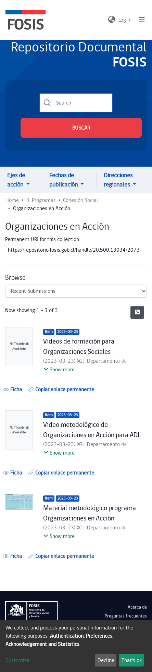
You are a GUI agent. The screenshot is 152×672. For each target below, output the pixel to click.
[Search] (76, 102)
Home (12, 200)
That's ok (132, 660)
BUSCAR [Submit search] (81, 128)
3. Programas (41, 200)
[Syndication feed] (137, 312)
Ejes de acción (16, 180)
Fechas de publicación (64, 180)
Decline (106, 660)
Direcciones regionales (118, 180)
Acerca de (137, 607)
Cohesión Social (80, 200)
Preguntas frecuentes (126, 616)
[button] (111, 20)
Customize (17, 660)
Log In (125, 20)
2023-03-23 (67, 332)
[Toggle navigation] (142, 19)
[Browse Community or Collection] (76, 291)
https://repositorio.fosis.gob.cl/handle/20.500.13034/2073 (74, 250)
